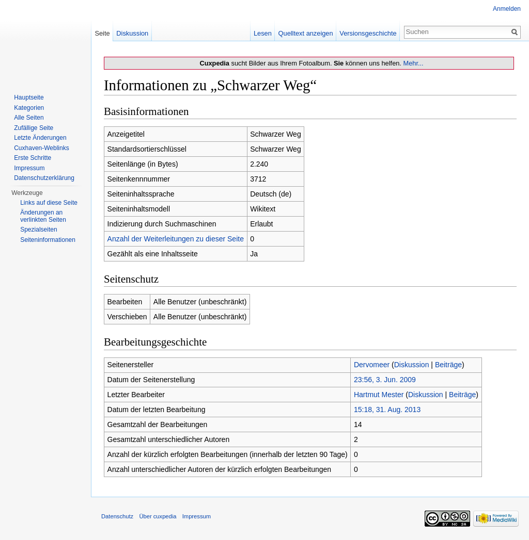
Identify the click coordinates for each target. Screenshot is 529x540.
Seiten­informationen (47, 239)
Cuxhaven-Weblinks (41, 148)
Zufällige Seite (33, 128)
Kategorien (29, 107)
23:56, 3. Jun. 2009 (385, 379)
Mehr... (413, 63)
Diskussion (411, 365)
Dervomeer (372, 365)
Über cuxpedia (157, 516)
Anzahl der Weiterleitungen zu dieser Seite (175, 239)
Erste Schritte (32, 157)
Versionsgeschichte (367, 33)
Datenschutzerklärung (44, 178)
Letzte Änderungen (40, 137)
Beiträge (448, 365)
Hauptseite (28, 97)
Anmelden (507, 8)
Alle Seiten (28, 117)
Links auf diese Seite (48, 202)
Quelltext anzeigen (305, 33)
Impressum (29, 168)
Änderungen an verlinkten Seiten (43, 216)
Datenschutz (117, 516)
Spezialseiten (38, 229)
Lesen (263, 33)
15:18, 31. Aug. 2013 (387, 409)
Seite (102, 33)
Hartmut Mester (378, 394)
